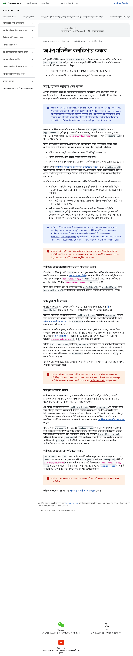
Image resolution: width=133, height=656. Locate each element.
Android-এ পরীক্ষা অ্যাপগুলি (82, 491)
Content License (71, 503)
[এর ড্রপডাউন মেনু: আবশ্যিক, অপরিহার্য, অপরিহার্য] (54, 3)
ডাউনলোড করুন (9, 17)
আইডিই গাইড (28, 17)
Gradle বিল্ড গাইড (95, 41)
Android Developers (50, 41)
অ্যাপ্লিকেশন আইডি (97, 381)
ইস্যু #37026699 (57, 257)
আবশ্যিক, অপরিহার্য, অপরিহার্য (39, 3)
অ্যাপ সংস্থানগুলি (60, 336)
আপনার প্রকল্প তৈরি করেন (54, 321)
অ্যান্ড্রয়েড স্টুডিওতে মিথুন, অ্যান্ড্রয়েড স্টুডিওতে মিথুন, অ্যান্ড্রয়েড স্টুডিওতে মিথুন (72, 17)
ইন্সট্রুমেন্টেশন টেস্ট (77, 275)
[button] (15, 23)
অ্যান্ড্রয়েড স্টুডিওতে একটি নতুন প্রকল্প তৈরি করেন (76, 167)
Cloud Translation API (80, 31)
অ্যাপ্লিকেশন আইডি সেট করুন (111, 419)
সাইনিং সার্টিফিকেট (62, 120)
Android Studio (121, 3)
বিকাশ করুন (66, 41)
